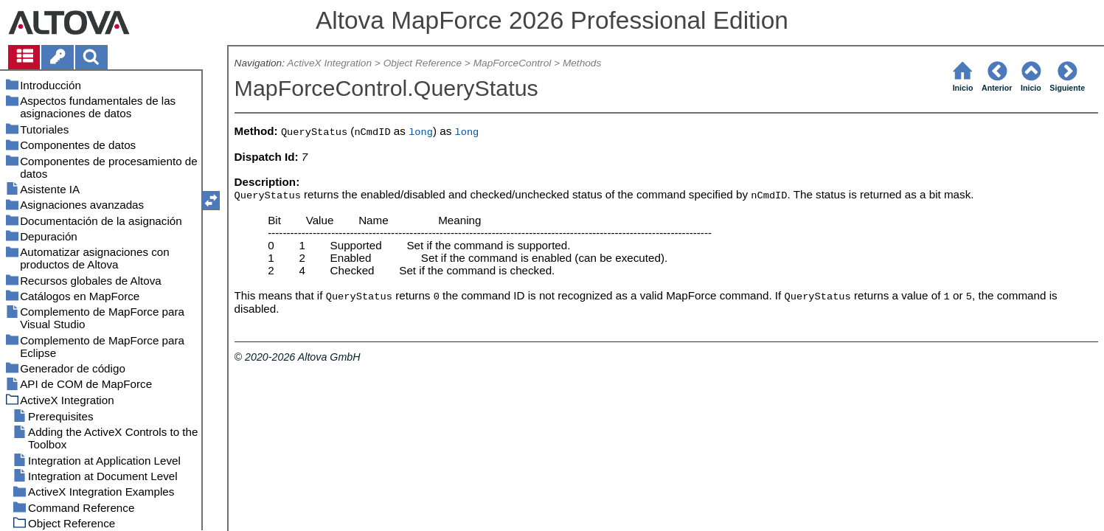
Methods (582, 63)
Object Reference (422, 63)
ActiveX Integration (329, 63)
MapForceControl (512, 63)
